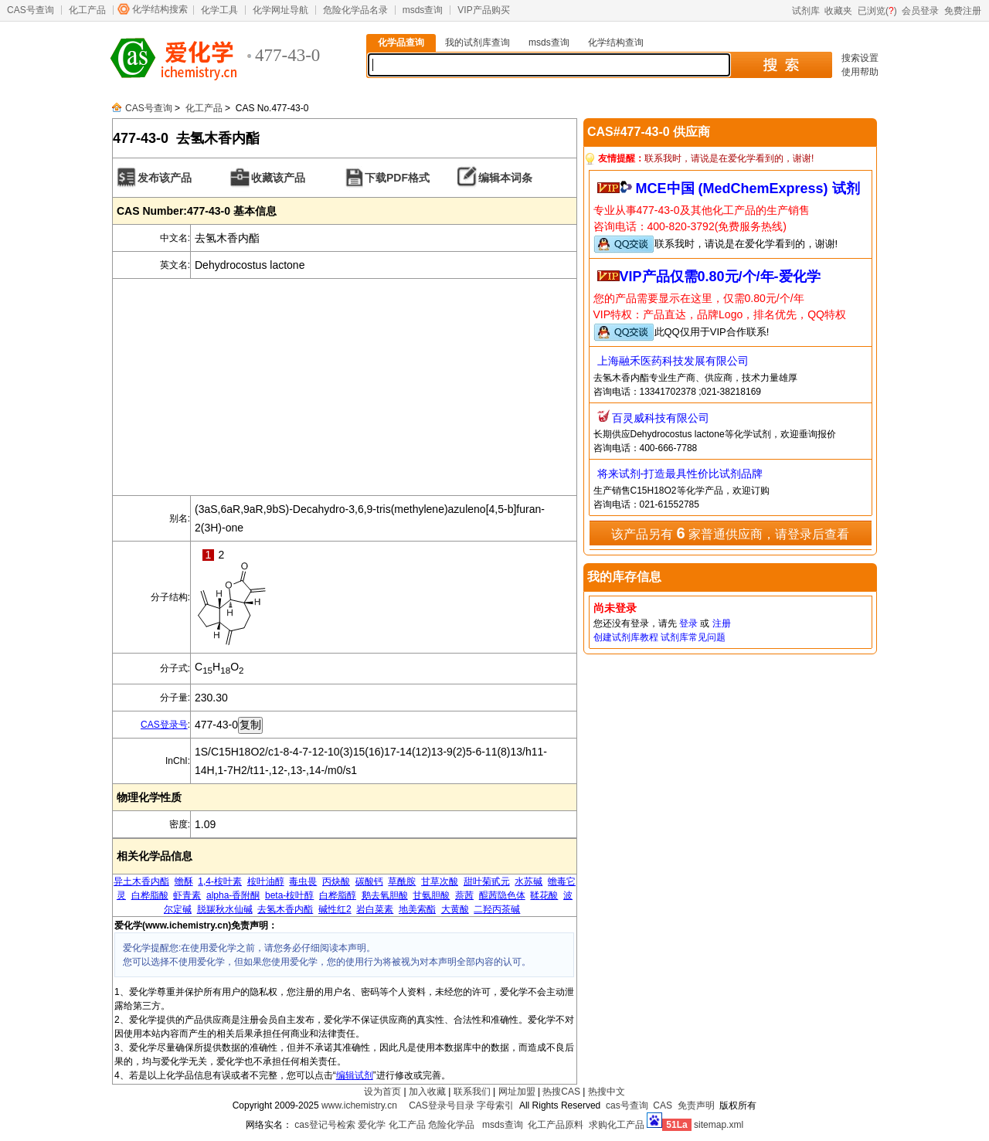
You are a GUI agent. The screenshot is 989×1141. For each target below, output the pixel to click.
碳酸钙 (369, 881)
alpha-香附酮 (233, 895)
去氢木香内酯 (285, 909)
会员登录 (920, 10)
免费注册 (962, 10)
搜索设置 (860, 58)
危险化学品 (451, 1124)
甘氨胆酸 (431, 895)
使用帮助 (860, 71)
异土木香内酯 (141, 881)
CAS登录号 (164, 724)
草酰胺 (402, 881)
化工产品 (87, 10)
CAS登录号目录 (441, 1105)
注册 (721, 623)
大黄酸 (455, 909)
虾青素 (187, 895)
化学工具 (219, 10)
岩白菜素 (374, 909)
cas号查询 (627, 1105)
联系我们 (472, 1091)
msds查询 (423, 10)
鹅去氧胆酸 (385, 895)
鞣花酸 (544, 895)
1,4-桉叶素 (220, 881)
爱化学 (372, 1124)
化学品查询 (401, 42)
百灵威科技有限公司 (660, 418)
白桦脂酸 (149, 895)
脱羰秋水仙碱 (225, 909)
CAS (662, 1105)
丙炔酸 (336, 881)
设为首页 (382, 1091)
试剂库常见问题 (693, 637)
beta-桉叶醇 (289, 895)
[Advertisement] (344, 387)
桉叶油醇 (265, 881)
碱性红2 (335, 909)
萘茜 (464, 895)
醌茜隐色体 (502, 895)
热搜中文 (606, 1091)
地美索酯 (417, 909)
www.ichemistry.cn (359, 1105)
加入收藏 (427, 1091)
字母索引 (495, 1105)
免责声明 (696, 1105)
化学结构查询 (616, 42)
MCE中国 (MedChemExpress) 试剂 (748, 188)
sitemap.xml (718, 1124)
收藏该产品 (278, 177)
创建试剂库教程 (625, 637)
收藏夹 (838, 10)
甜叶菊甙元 (487, 881)
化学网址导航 (280, 10)
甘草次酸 (439, 881)
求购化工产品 (616, 1124)
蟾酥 (184, 881)
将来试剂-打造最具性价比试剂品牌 (680, 473)
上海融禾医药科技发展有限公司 (673, 361)
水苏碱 (528, 881)
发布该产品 (165, 177)
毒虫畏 (303, 881)
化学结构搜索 (160, 9)
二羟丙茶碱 (497, 909)
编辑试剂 (354, 1075)
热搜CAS (561, 1091)
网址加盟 (516, 1091)
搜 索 (780, 65)
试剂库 (806, 10)
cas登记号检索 (324, 1124)
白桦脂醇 (337, 895)
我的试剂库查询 (477, 42)
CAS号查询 (30, 10)
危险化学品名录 (355, 10)
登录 (688, 623)
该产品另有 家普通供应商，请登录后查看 (730, 533)
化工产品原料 (555, 1124)
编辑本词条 (505, 177)
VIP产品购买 (483, 10)
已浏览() (877, 10)
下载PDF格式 (397, 177)
